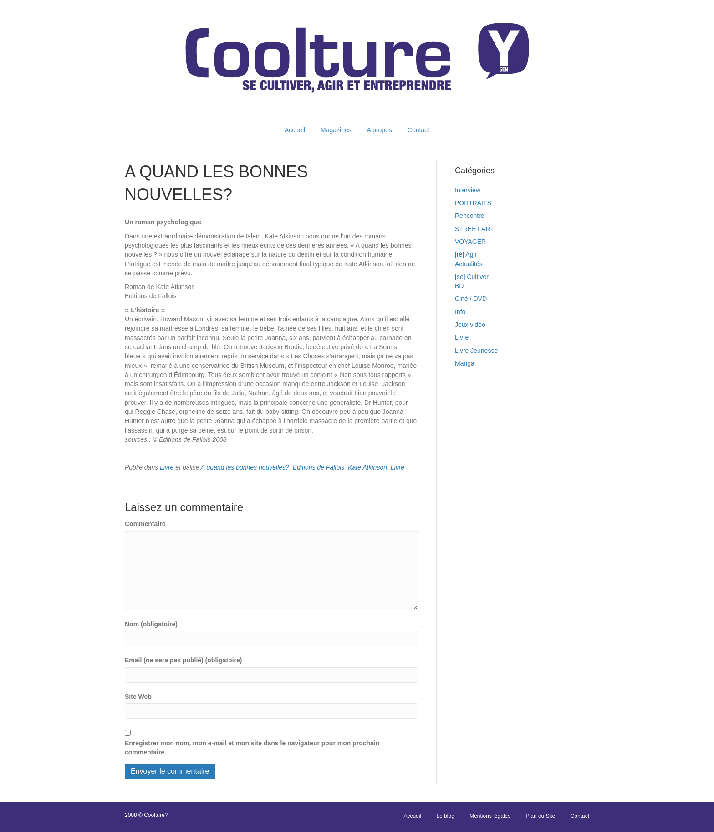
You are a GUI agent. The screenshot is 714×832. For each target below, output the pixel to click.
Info (460, 311)
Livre (166, 467)
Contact (418, 130)
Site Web (138, 696)
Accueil (295, 130)
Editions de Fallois (319, 467)
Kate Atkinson (367, 467)
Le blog (445, 816)
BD (459, 285)
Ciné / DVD (471, 298)
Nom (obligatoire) (151, 624)
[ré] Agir (466, 254)
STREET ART (474, 229)
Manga (464, 363)
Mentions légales (489, 816)
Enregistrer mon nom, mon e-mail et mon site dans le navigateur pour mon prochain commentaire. (252, 747)
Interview (467, 190)
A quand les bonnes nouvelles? (245, 467)
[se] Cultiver (472, 276)
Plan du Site (541, 816)
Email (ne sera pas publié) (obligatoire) (183, 660)
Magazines (336, 130)
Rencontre (469, 215)
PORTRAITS (473, 203)
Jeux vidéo (470, 324)
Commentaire (145, 523)
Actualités (469, 264)
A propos (379, 130)
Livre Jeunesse (476, 350)
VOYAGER (470, 241)
